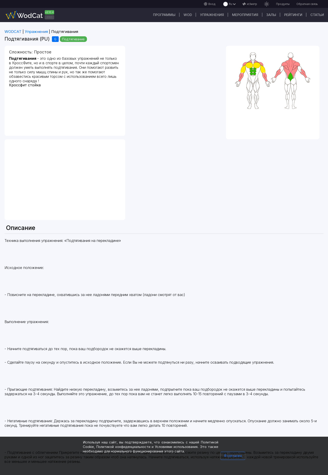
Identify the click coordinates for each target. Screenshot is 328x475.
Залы (271, 15)
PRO (49, 17)
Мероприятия (245, 15)
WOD (188, 15)
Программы (164, 15)
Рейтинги (293, 15)
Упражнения (212, 15)
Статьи (317, 15)
